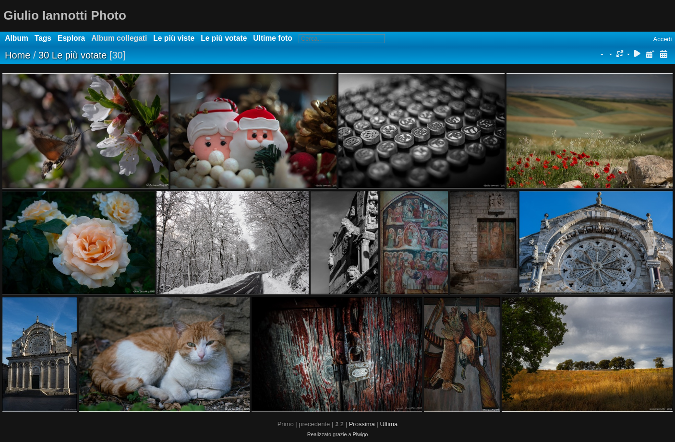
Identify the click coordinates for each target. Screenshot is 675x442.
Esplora (71, 38)
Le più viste (173, 38)
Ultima (389, 424)
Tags (43, 38)
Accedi (662, 39)
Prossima (362, 424)
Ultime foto (272, 38)
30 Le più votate (72, 55)
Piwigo (360, 434)
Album (16, 38)
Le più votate (224, 38)
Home (17, 55)
